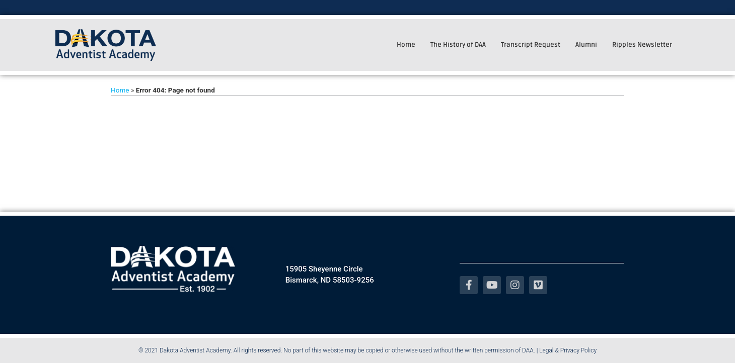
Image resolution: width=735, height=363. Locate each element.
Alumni (586, 45)
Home (406, 45)
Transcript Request (530, 45)
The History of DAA (458, 45)
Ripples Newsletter (642, 45)
